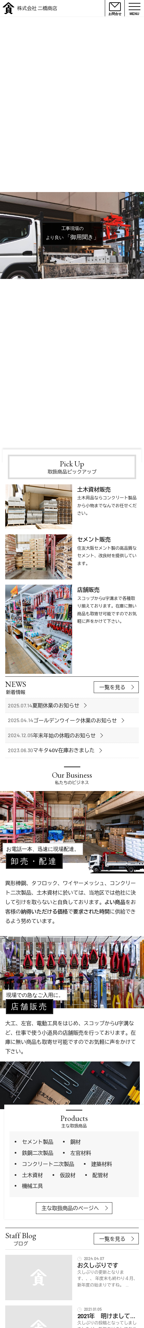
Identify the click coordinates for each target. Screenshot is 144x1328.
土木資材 (32, 1175)
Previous (128, 443)
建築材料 (101, 1164)
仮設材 (67, 1175)
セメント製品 (37, 1142)
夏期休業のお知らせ (55, 705)
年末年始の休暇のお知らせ (64, 735)
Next (137, 443)
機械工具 (32, 1186)
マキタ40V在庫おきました (64, 750)
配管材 (100, 1175)
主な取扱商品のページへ (70, 1208)
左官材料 (80, 1153)
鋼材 (75, 1142)
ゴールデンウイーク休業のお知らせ (75, 720)
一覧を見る (112, 687)
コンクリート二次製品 (48, 1164)
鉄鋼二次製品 (37, 1153)
